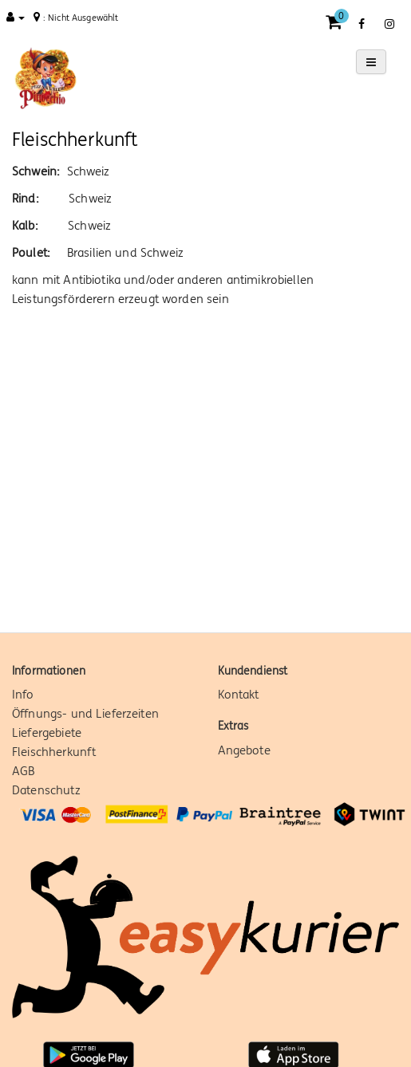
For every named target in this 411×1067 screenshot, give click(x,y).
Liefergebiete (46, 732)
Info (23, 694)
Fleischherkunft (54, 751)
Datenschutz (46, 789)
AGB (23, 770)
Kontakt (238, 694)
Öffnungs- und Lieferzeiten (85, 713)
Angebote (244, 750)
